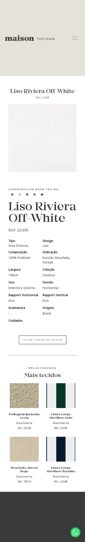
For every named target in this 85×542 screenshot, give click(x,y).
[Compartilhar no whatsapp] (19, 194)
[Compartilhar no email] (42, 194)
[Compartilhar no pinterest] (34, 194)
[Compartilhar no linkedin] (27, 194)
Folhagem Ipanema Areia (24, 416)
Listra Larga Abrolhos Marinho (60, 469)
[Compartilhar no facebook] (12, 194)
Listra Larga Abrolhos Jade (61, 416)
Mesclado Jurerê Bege (24, 469)
